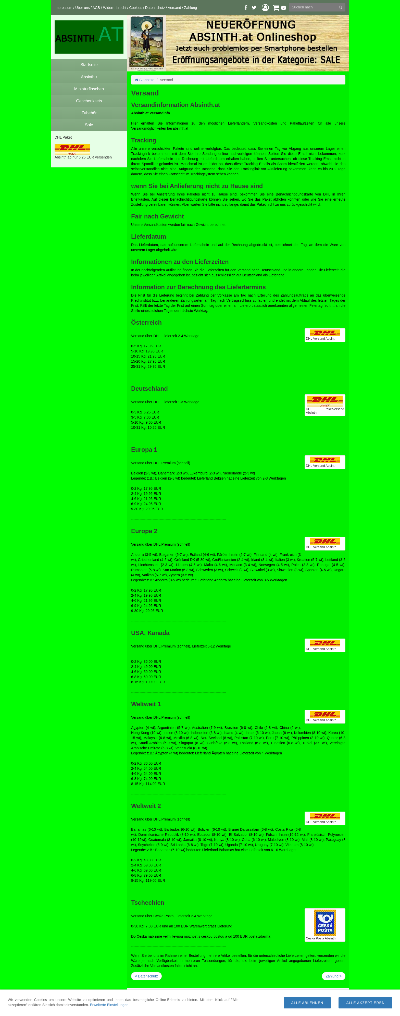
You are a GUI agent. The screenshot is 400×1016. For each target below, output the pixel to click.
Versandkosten (248, 1004)
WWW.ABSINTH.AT (230, 1010)
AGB (96, 8)
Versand (174, 8)
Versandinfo (238, 999)
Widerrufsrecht (114, 8)
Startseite (144, 80)
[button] (265, 7)
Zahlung (190, 8)
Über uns (82, 8)
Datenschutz (155, 8)
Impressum (63, 8)
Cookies (135, 8)
